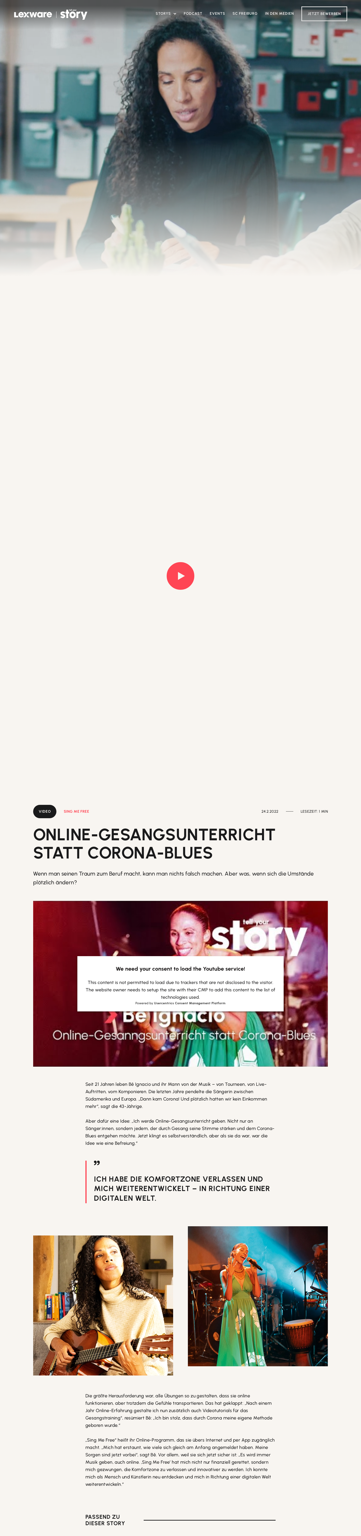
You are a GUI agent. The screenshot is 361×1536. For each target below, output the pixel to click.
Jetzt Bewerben (324, 14)
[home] (50, 14)
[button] (166, 14)
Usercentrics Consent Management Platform (190, 1003)
